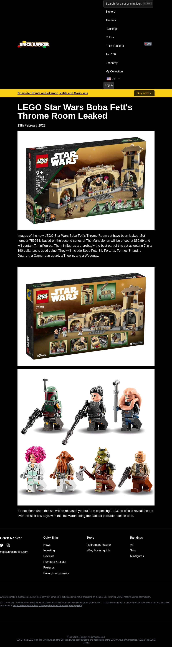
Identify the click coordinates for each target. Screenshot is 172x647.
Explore (110, 11)
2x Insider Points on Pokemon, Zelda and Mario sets (52, 93)
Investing (49, 550)
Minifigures (137, 556)
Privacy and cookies (56, 573)
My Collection (114, 71)
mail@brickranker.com (14, 551)
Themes (111, 20)
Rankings (112, 28)
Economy (112, 62)
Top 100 (111, 54)
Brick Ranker (11, 538)
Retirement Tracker (99, 544)
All (131, 544)
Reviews (48, 556)
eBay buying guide (98, 550)
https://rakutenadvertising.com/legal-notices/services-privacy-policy (47, 605)
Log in (109, 85)
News (46, 544)
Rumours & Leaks (54, 561)
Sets (133, 550)
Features (49, 567)
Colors (110, 37)
